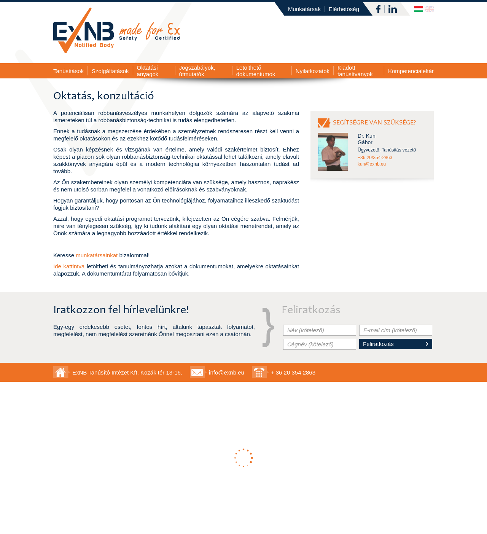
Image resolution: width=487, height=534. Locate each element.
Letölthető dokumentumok (255, 70)
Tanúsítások (68, 71)
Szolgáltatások (110, 71)
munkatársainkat (97, 255)
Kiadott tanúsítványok (355, 70)
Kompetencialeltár (411, 71)
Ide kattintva (68, 266)
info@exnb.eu (226, 372)
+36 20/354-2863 (375, 157)
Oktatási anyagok (148, 70)
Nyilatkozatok (312, 71)
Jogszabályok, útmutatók (197, 70)
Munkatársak (304, 9)
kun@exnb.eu (372, 164)
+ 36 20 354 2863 (293, 372)
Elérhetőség (344, 9)
